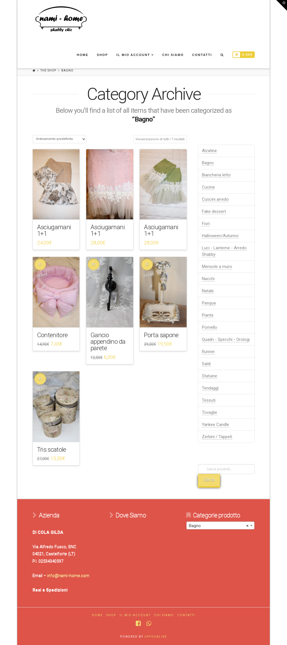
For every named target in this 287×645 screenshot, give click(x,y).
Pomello (209, 327)
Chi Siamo (164, 615)
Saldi (206, 363)
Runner (208, 351)
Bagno (208, 162)
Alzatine (209, 150)
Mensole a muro (217, 266)
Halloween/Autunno (220, 235)
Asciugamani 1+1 (54, 230)
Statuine (209, 375)
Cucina (208, 187)
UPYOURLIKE (155, 636)
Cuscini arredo (215, 199)
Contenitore (52, 335)
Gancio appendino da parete (107, 341)
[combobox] (220, 525)
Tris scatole (51, 449)
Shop (111, 615)
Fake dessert (214, 211)
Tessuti (208, 400)
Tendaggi (210, 388)
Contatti (186, 615)
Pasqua (209, 303)
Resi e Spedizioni (50, 589)
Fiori (206, 223)
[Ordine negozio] (59, 139)
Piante (207, 315)
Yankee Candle (215, 424)
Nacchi (208, 278)
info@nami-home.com (68, 575)
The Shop (48, 70)
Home (97, 615)
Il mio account (135, 615)
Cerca (209, 479)
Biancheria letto (216, 175)
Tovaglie (209, 412)
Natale (208, 290)
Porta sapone (161, 335)
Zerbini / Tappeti (217, 436)
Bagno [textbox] (219, 526)
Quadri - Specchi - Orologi (226, 339)
